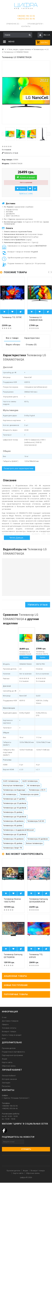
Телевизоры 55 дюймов (13, 839)
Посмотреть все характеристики (18, 468)
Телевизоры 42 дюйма (12, 843)
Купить (23, 189)
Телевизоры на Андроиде (14, 790)
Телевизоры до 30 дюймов (14, 808)
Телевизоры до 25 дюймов (14, 803)
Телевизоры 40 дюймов (13, 821)
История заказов (9, 1079)
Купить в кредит (27, 177)
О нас (4, 1017)
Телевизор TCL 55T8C (12, 317)
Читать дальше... (16, 538)
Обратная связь (9, 1066)
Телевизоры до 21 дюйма (14, 799)
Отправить (26, 1149)
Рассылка (6, 1086)
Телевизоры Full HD (35, 821)
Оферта (5, 1024)
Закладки (6, 1083)
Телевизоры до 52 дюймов (14, 834)
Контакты (25, 26)
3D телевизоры (9, 794)
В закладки (30, 188)
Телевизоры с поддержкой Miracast (18, 830)
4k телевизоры (33, 785)
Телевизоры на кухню (29, 794)
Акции (4, 1059)
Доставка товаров (10, 1021)
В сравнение (35, 188)
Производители (35, 24)
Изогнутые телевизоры (13, 785)
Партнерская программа (12, 1055)
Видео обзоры (13, 344)
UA (48, 35)
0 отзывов (6, 150)
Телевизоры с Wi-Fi (37, 790)
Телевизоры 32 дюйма (12, 812)
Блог (4, 1039)
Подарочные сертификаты (13, 1052)
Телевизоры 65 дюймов (37, 839)
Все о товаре (12, 338)
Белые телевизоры (34, 843)
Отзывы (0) (31, 344)
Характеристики (32, 338)
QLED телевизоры (30, 781)
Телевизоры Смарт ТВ (12, 848)
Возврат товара (9, 1031)
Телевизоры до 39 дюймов (14, 817)
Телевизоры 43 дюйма (12, 826)
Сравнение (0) (12, 24)
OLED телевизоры (11, 781)
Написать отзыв (10, 153)
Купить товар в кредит (12, 1035)
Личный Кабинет (9, 1076)
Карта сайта (7, 1062)
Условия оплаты (9, 1028)
